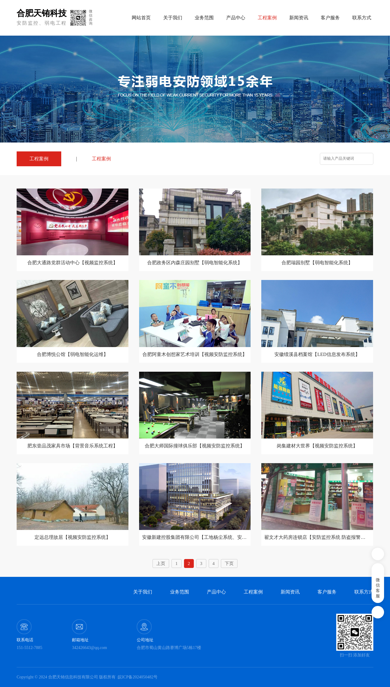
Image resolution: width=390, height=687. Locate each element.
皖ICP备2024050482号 (138, 677)
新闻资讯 (298, 17)
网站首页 (141, 17)
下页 (229, 563)
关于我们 (172, 17)
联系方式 (361, 17)
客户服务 (330, 17)
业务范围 (204, 17)
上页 (160, 563)
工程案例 (101, 158)
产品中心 (235, 17)
